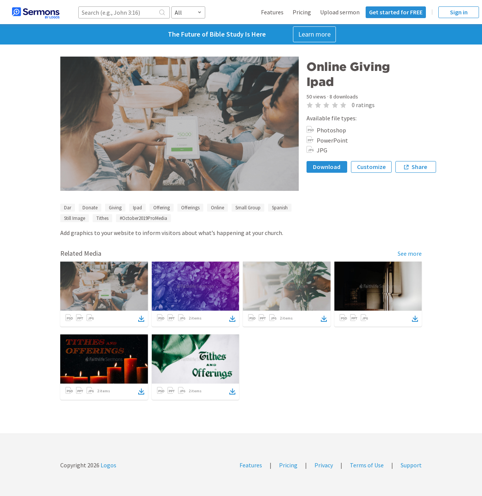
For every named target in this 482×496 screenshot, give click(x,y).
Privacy (323, 465)
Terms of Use (367, 465)
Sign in (459, 12)
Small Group (248, 207)
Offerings (190, 207)
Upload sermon (340, 12)
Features (272, 12)
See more (410, 253)
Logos (107, 465)
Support (411, 465)
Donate (90, 207)
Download (326, 166)
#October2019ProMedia (143, 218)
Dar (67, 207)
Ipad (137, 207)
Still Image (74, 218)
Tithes (102, 218)
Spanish (280, 207)
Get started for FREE (396, 12)
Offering (161, 207)
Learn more (314, 34)
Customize (371, 166)
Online (217, 207)
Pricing (302, 12)
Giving (115, 207)
